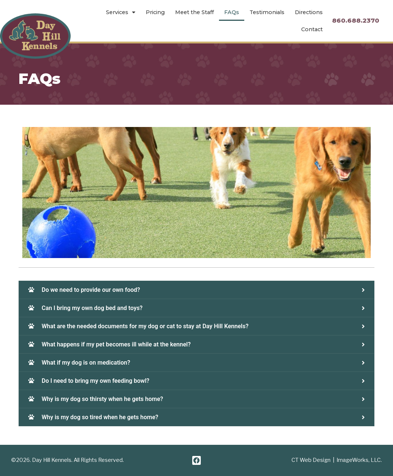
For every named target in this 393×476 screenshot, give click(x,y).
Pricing (155, 12)
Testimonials (266, 12)
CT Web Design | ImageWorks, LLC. (336, 460)
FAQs (231, 12)
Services (120, 12)
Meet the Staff (194, 12)
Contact (312, 29)
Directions (309, 12)
